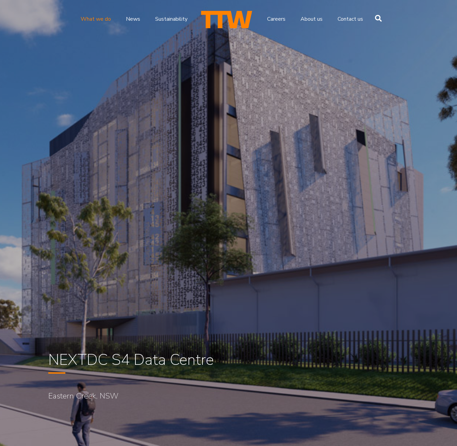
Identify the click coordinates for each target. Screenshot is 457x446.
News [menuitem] (133, 19)
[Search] (377, 18)
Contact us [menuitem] (350, 19)
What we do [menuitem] (96, 19)
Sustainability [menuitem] (171, 19)
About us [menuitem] (311, 19)
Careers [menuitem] (276, 19)
